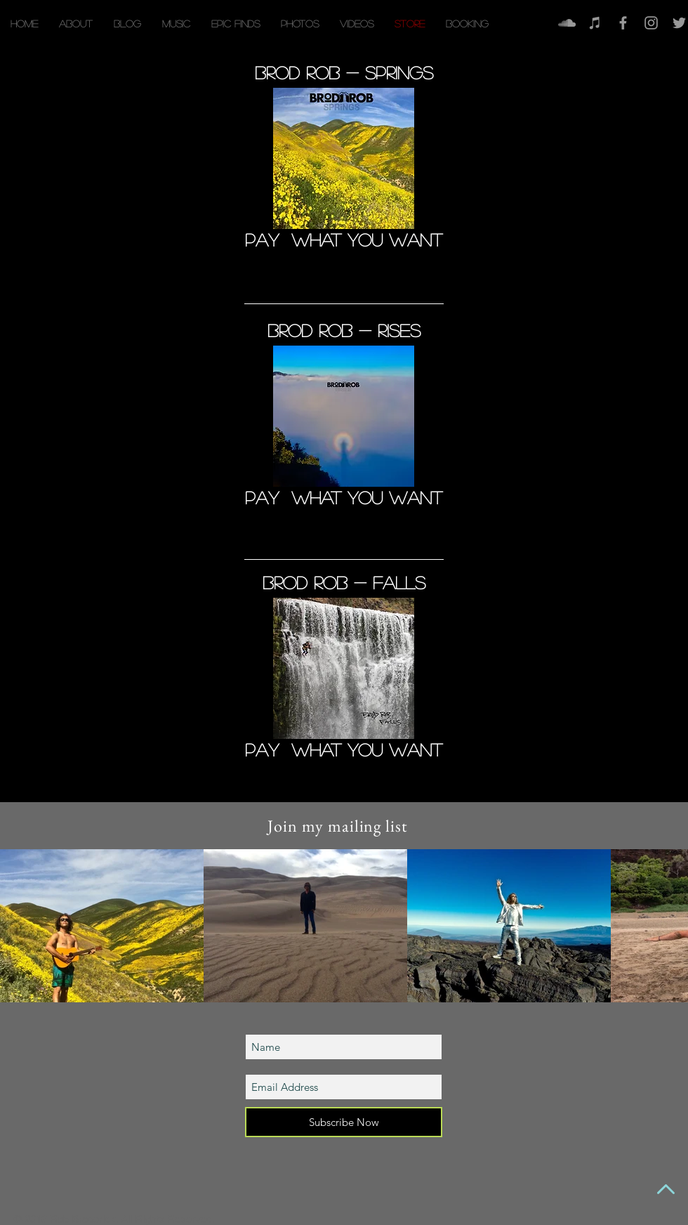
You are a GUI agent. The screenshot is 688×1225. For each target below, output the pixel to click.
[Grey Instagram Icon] (651, 23)
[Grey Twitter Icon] (679, 23)
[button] (176, 23)
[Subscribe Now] (343, 1122)
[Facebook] (623, 23)
